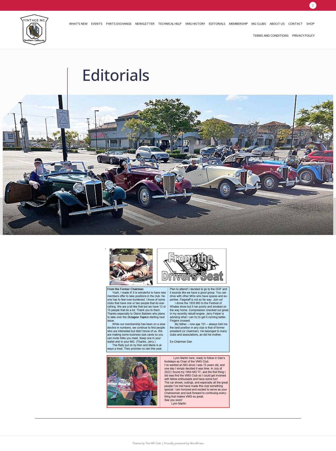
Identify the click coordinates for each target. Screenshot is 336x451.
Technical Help (170, 23)
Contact (295, 23)
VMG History (195, 23)
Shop (310, 23)
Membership (238, 23)
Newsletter (144, 23)
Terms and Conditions (271, 35)
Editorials (217, 23)
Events (96, 23)
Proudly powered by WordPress (184, 443)
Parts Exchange (119, 23)
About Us (277, 23)
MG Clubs (259, 23)
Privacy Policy (303, 35)
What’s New (78, 23)
